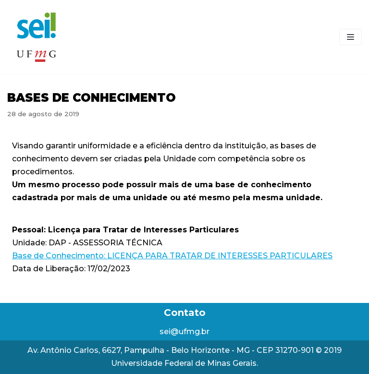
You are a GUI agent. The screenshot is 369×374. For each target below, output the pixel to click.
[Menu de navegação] (350, 37)
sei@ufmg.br (184, 331)
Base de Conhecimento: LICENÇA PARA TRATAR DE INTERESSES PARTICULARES (172, 255)
